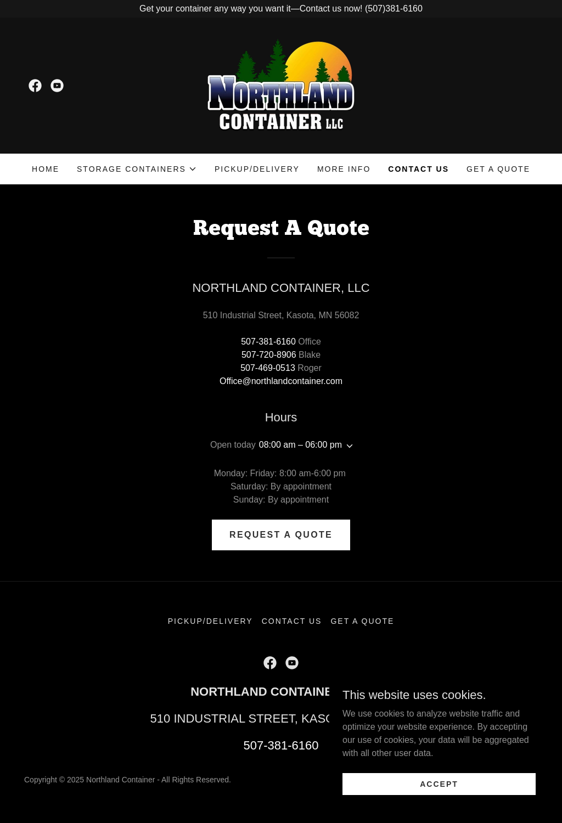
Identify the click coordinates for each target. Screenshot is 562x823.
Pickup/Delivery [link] (257, 169)
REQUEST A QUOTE (281, 534)
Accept (439, 791)
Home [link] (45, 169)
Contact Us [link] (418, 169)
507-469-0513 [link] (267, 368)
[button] (137, 169)
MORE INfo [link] (343, 169)
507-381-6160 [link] (268, 341)
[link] (35, 86)
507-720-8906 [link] (268, 354)
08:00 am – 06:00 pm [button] (300, 444)
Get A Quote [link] (498, 169)
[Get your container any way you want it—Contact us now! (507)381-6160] (281, 8)
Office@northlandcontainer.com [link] (281, 381)
